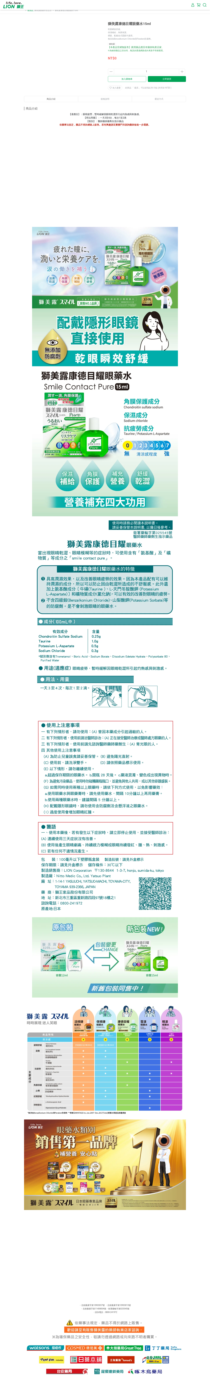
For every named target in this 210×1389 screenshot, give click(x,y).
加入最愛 (115, 88)
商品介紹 (51, 99)
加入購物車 (126, 79)
